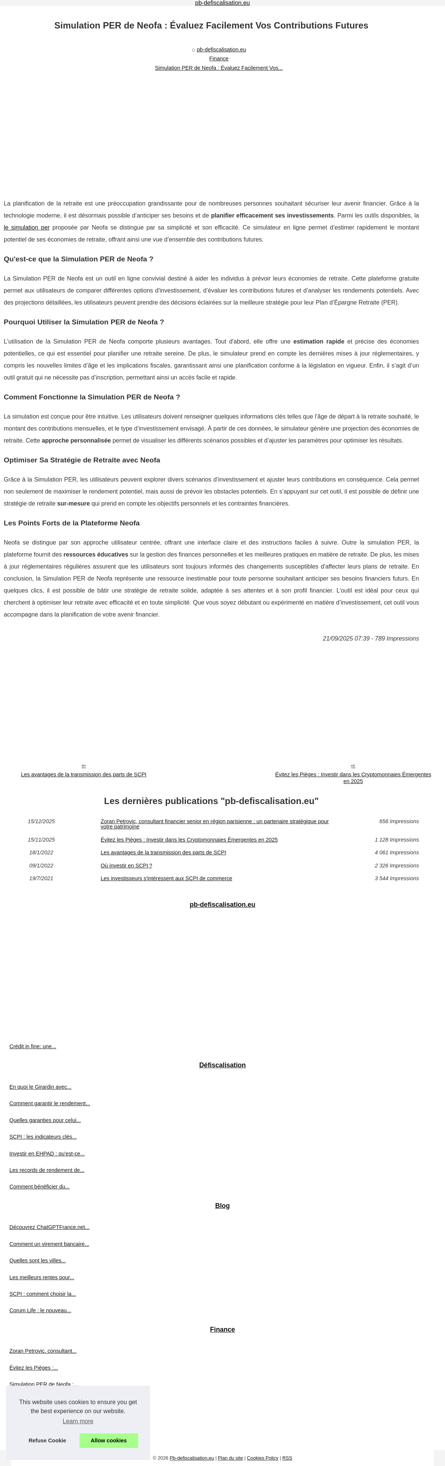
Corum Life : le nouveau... (40, 1310)
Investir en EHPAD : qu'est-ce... (47, 1154)
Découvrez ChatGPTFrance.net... (49, 1227)
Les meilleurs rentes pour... (41, 1277)
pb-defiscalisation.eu (221, 50)
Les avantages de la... (35, 1401)
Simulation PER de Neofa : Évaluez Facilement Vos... (219, 68)
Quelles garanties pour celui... (45, 1120)
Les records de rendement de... (46, 1170)
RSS (287, 1458)
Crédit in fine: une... (32, 1046)
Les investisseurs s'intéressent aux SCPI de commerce (166, 878)
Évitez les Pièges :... (33, 1368)
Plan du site (230, 1458)
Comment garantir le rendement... (49, 1103)
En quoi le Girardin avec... (40, 1087)
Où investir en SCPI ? (126, 865)
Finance (219, 59)
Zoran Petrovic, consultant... (43, 1351)
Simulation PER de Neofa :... (43, 1384)
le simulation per (27, 227)
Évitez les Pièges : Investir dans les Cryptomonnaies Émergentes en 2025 (353, 778)
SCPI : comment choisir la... (42, 1294)
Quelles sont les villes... (37, 1260)
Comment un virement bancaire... (49, 1244)
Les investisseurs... (32, 1434)
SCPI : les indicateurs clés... (43, 1137)
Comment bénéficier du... (39, 1187)
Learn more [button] (78, 1421)
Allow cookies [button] (109, 1440)
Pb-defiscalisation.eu (192, 1458)
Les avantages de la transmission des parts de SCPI (83, 774)
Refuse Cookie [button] (47, 1440)
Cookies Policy (262, 1458)
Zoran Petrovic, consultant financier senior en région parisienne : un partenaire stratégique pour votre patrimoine (215, 824)
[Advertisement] (211, 130)
